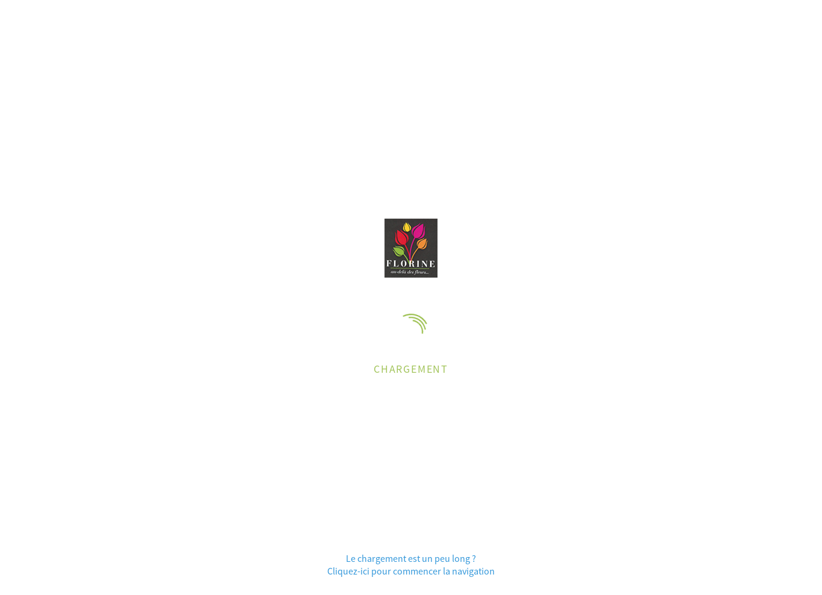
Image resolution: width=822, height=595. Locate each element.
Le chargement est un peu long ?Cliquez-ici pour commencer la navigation (411, 564)
